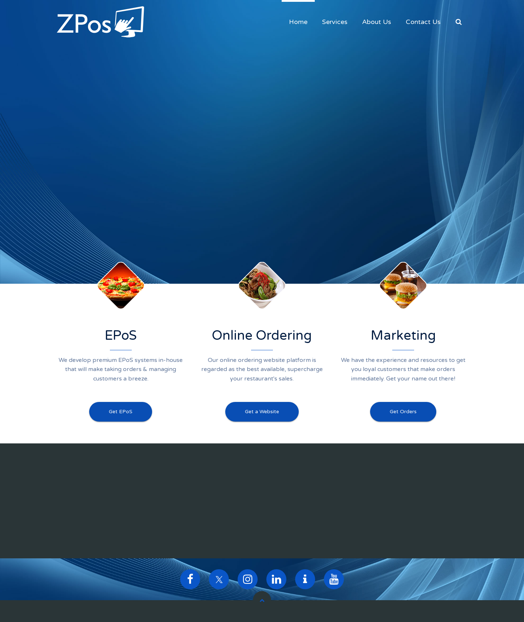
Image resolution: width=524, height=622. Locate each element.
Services (335, 22)
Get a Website (262, 411)
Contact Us (423, 22)
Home (298, 22)
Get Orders (403, 411)
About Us (376, 22)
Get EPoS (120, 411)
